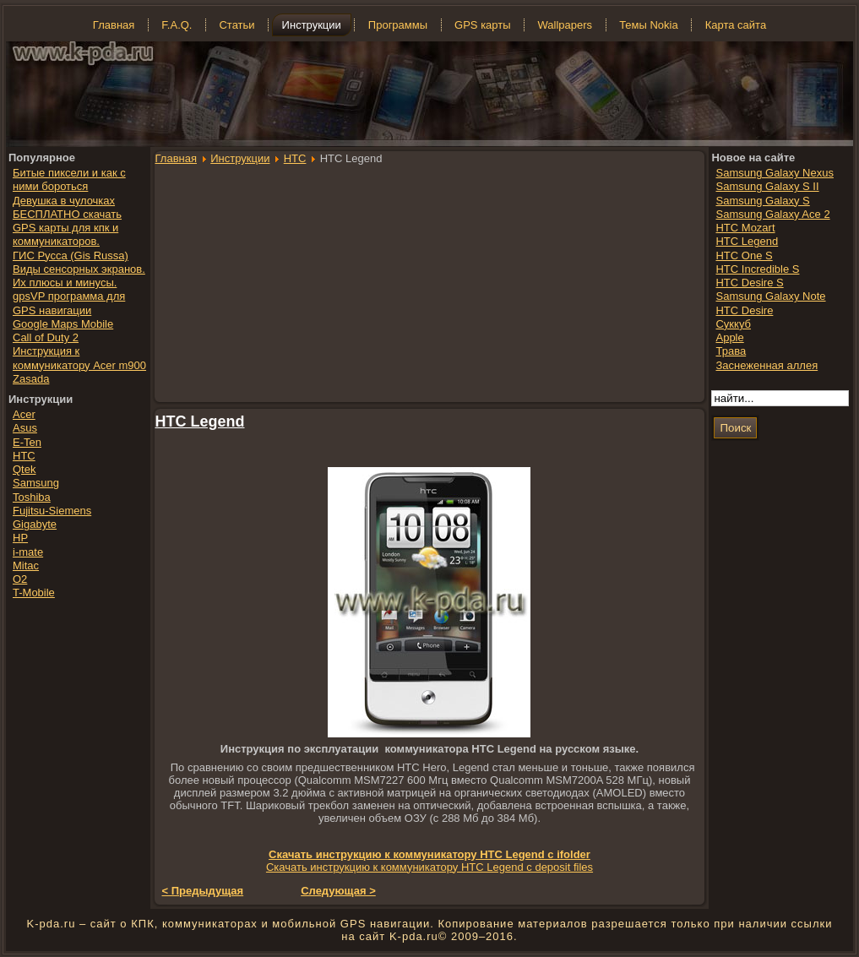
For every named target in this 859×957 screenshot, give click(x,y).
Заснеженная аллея (766, 365)
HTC (295, 158)
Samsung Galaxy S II (766, 186)
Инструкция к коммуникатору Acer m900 (79, 358)
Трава (730, 351)
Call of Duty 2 (46, 337)
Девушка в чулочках (64, 200)
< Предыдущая (203, 890)
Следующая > (338, 890)
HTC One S (743, 255)
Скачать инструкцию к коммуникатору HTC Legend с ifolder (429, 854)
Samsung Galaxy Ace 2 (772, 214)
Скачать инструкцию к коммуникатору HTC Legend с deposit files (429, 867)
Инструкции (239, 158)
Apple (729, 337)
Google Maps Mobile (63, 324)
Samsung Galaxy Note (770, 296)
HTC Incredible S (757, 269)
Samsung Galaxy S (762, 200)
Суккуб (733, 324)
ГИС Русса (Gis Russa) (70, 255)
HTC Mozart (745, 227)
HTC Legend (200, 421)
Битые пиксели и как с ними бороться (69, 179)
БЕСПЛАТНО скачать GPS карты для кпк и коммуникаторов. (67, 228)
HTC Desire (744, 310)
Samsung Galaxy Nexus (774, 172)
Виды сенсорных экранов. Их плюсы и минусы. (79, 276)
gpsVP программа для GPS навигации (69, 303)
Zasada (31, 378)
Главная (176, 158)
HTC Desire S (749, 282)
